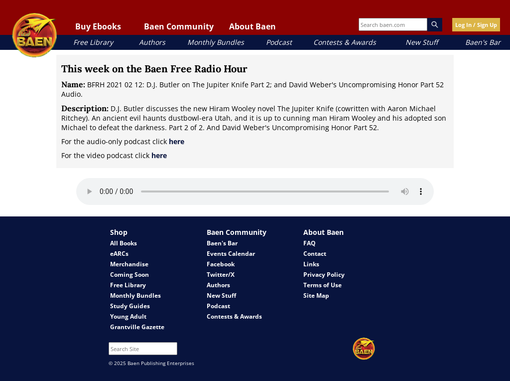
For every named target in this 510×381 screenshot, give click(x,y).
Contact (314, 253)
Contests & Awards (344, 42)
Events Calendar (231, 253)
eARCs (119, 253)
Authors (152, 42)
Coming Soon (129, 274)
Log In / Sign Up (476, 24)
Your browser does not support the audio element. (255, 191)
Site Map (316, 295)
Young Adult (128, 316)
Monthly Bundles (215, 42)
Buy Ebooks (98, 26)
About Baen (252, 26)
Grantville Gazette (137, 327)
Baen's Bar (483, 42)
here (176, 141)
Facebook (221, 264)
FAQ (309, 243)
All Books (123, 243)
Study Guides (130, 306)
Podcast (279, 42)
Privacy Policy (324, 274)
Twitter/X (221, 274)
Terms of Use (322, 285)
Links (311, 264)
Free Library (93, 42)
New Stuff (421, 42)
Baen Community (179, 26)
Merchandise (129, 264)
